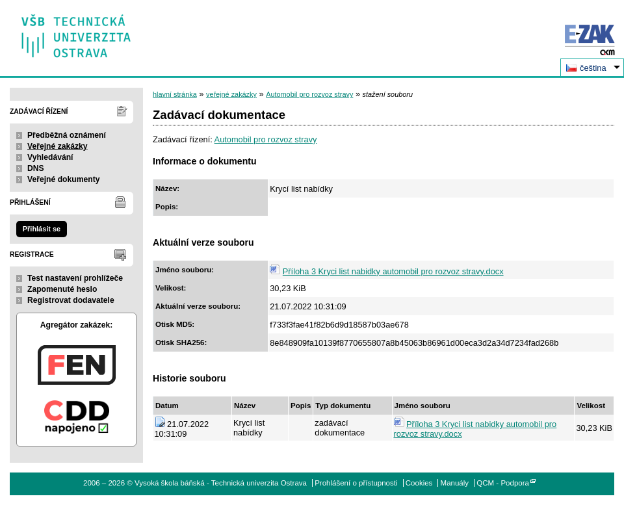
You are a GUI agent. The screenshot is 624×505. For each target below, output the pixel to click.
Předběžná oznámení (66, 135)
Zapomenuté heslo (62, 289)
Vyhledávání (50, 157)
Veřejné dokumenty (63, 179)
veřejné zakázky (231, 94)
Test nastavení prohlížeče (75, 278)
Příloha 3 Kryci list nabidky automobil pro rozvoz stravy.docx (393, 271)
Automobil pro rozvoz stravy (309, 94)
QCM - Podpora (502, 483)
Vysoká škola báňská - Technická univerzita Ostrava (76, 31)
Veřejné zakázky (57, 146)
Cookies (419, 483)
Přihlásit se (41, 229)
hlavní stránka (175, 94)
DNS (35, 168)
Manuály (455, 483)
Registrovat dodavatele (70, 300)
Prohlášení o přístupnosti (356, 483)
